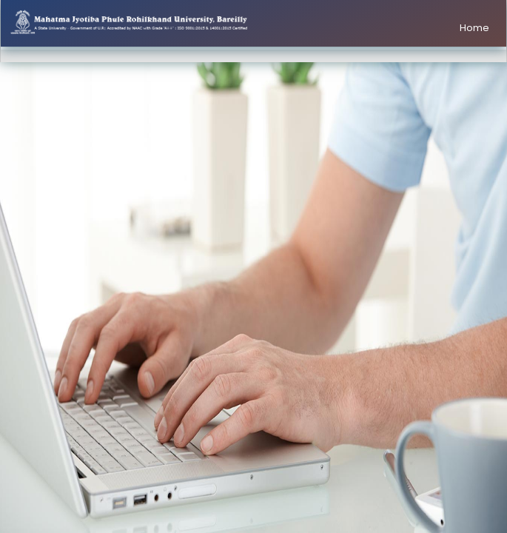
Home (474, 28)
